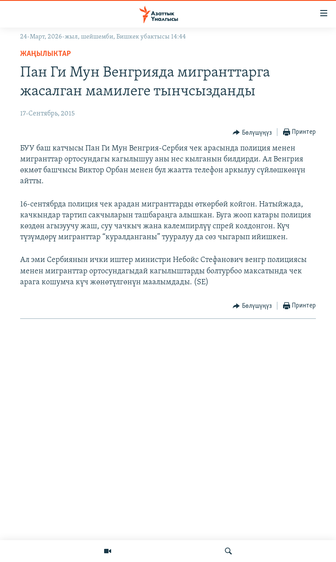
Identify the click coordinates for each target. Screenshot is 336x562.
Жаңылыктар (45, 54)
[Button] (252, 132)
